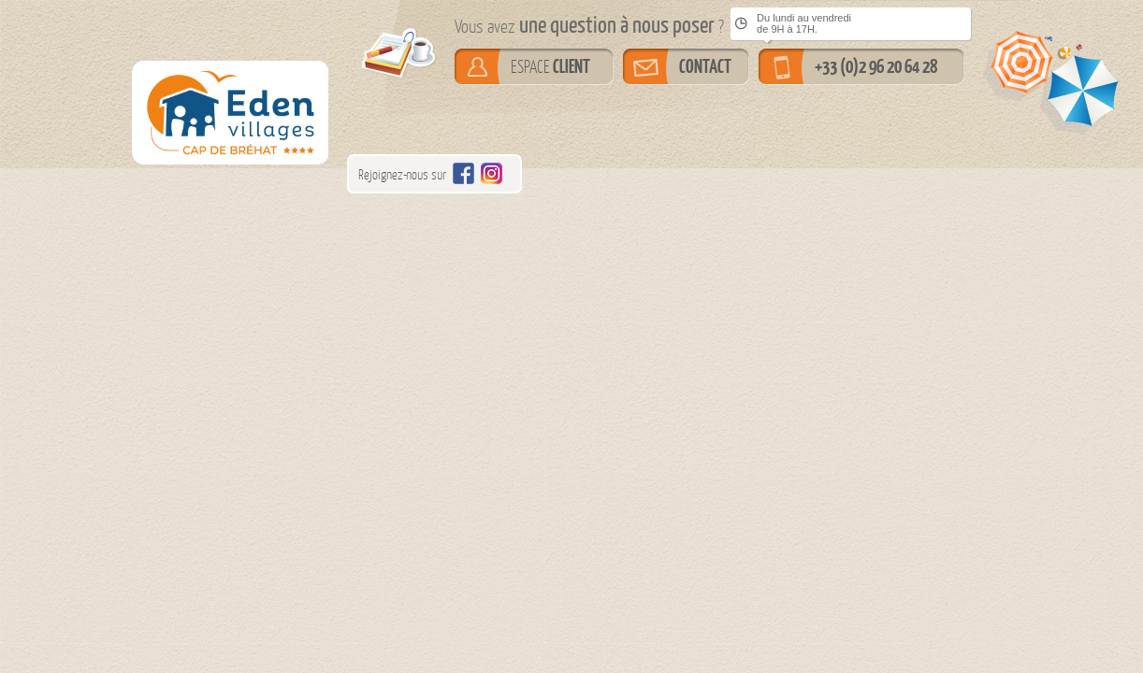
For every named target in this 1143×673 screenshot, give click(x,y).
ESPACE (550, 66)
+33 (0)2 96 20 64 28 (876, 66)
